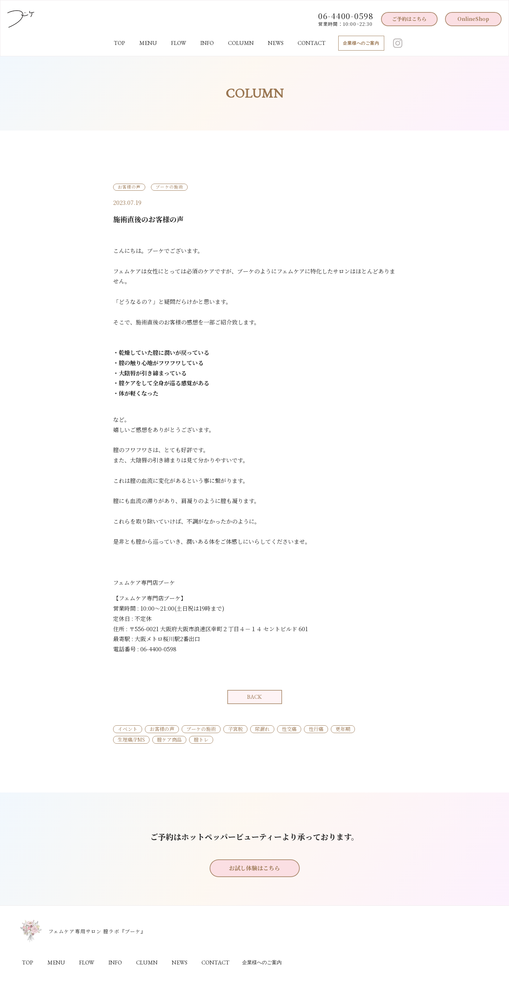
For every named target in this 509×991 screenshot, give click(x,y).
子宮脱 (235, 728)
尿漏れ (262, 728)
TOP (119, 43)
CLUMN (147, 962)
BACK (254, 697)
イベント (128, 728)
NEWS (275, 43)
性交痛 (289, 728)
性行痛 (316, 728)
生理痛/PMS (131, 739)
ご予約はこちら (409, 18)
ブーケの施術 (201, 728)
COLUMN (241, 43)
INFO (207, 43)
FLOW (178, 43)
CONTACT (312, 43)
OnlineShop (473, 18)
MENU (148, 43)
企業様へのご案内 (361, 43)
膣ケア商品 (169, 739)
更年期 (342, 728)
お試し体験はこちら (254, 868)
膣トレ (201, 739)
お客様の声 (162, 728)
